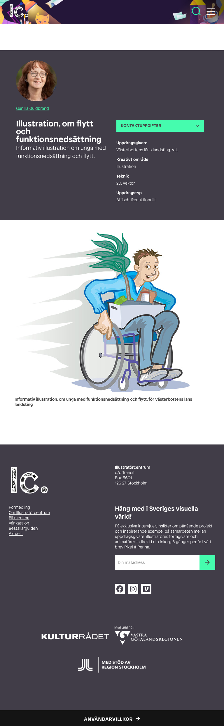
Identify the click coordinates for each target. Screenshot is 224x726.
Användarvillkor (108, 719)
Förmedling (19, 507)
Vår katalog (19, 523)
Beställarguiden (23, 528)
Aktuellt (16, 533)
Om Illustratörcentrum (29, 512)
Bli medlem (19, 518)
